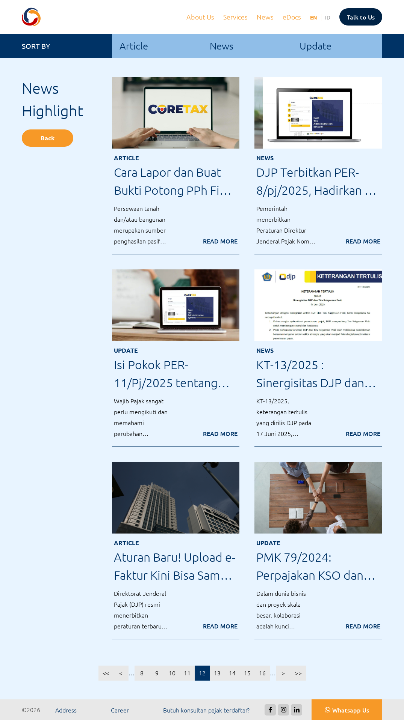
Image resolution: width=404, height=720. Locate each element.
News (266, 16)
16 (262, 673)
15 (247, 673)
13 (217, 673)
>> (298, 673)
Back (47, 138)
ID (327, 17)
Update (315, 45)
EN (313, 17)
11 (187, 673)
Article (134, 45)
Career (120, 710)
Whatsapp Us (350, 710)
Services (236, 16)
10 (172, 673)
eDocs (293, 16)
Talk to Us (361, 17)
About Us (201, 16)
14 (232, 673)
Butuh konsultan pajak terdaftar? (206, 710)
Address (66, 710)
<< (106, 673)
